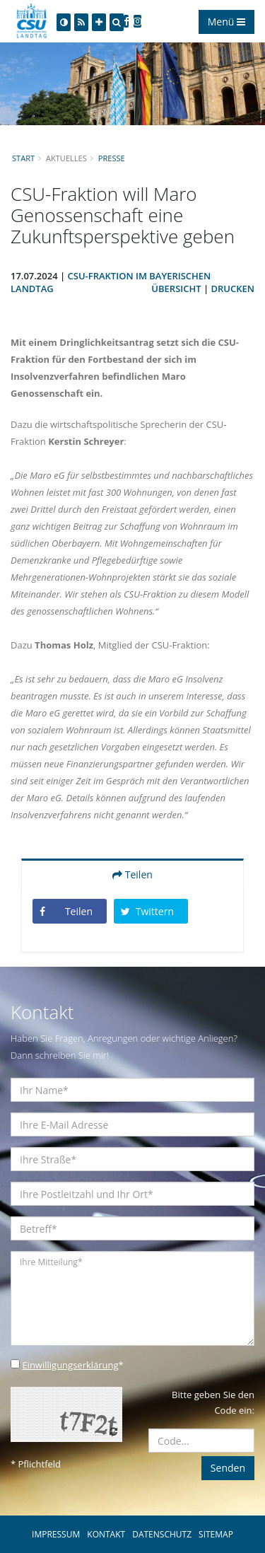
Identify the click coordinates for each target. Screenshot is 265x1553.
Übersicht (176, 288)
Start (23, 158)
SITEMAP (216, 1534)
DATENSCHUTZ (162, 1534)
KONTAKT (106, 1534)
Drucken (232, 288)
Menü (226, 21)
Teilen (132, 874)
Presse (111, 158)
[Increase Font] (99, 22)
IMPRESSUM (56, 1534)
